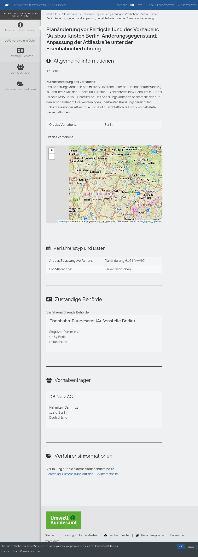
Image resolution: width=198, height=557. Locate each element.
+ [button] (51, 151)
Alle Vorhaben (70, 14)
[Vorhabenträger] (20, 70)
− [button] (51, 156)
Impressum (52, 541)
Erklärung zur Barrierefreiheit (80, 535)
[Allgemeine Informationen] (20, 28)
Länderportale (165, 5)
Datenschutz (178, 535)
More (191, 546)
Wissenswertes (187, 5)
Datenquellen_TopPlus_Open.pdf (145, 221)
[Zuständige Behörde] (20, 53)
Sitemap (50, 535)
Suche (150, 5)
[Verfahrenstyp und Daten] (20, 41)
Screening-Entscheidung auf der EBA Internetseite (82, 474)
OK (181, 546)
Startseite (121, 5)
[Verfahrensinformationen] (20, 87)
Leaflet (62, 221)
